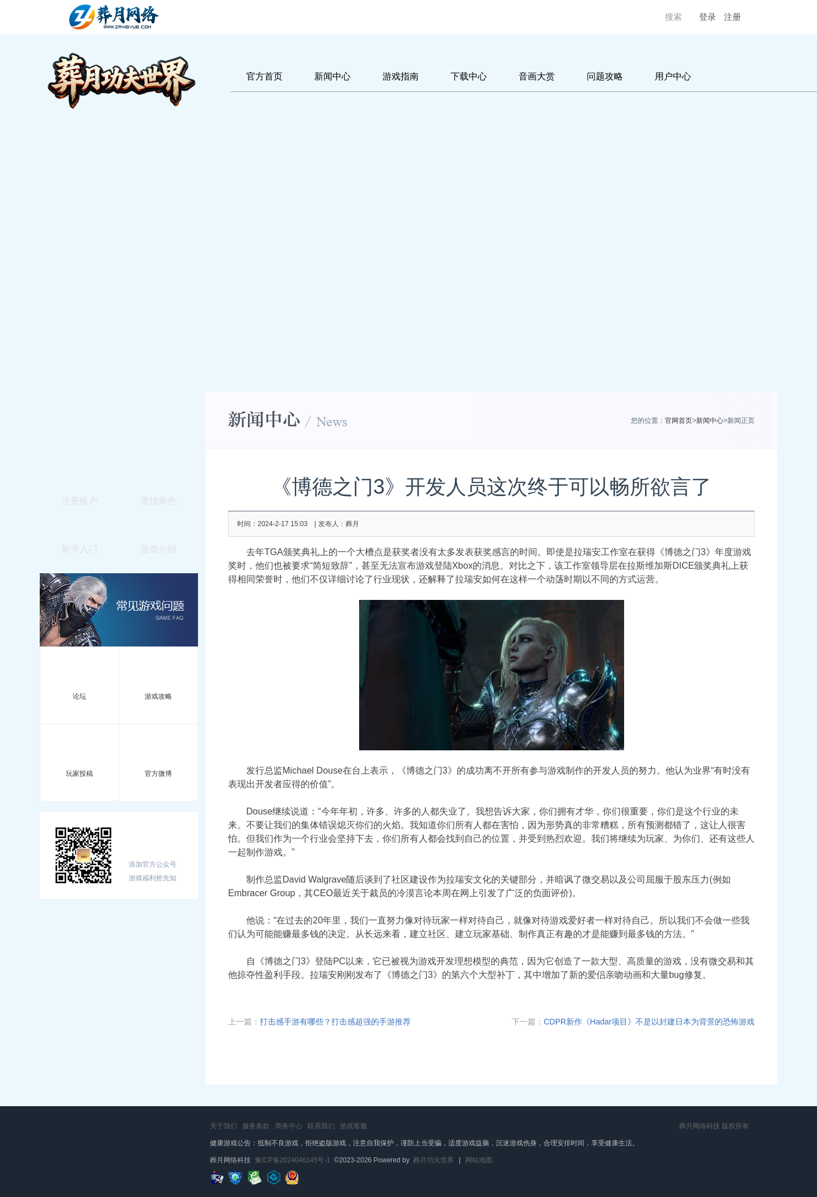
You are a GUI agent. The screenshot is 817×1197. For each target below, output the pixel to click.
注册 (732, 17)
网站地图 (478, 1160)
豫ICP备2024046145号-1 (292, 1160)
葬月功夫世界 (433, 1160)
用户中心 (673, 76)
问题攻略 (605, 76)
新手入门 (79, 549)
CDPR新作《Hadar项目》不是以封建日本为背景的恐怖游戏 (649, 1021)
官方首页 (264, 76)
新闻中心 (332, 76)
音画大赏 (537, 76)
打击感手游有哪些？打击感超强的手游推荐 (335, 1021)
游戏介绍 (158, 549)
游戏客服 (353, 1126)
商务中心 (288, 1126)
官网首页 (678, 421)
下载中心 (468, 76)
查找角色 (158, 501)
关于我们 (223, 1126)
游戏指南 (400, 76)
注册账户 (79, 501)
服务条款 (255, 1126)
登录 (707, 17)
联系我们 (321, 1126)
